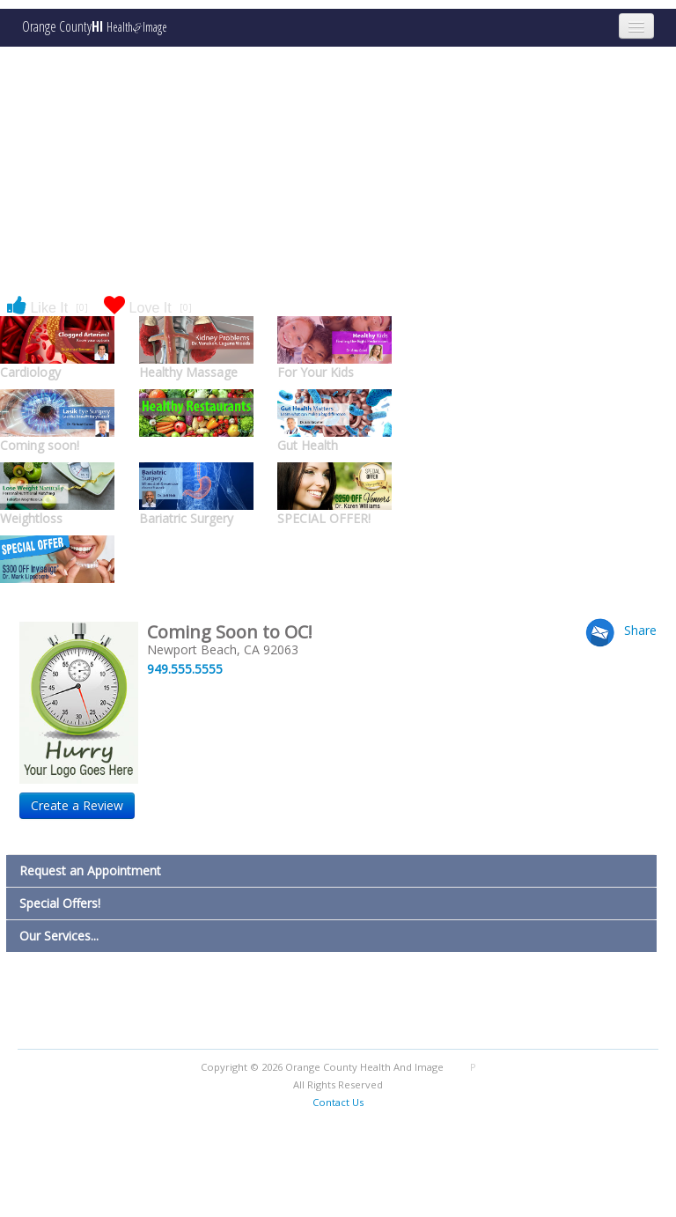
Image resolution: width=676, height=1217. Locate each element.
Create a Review (77, 805)
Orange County (94, 27)
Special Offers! (59, 903)
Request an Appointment (90, 870)
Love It (148, 306)
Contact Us (338, 1102)
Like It (47, 306)
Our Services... (59, 935)
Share (640, 630)
